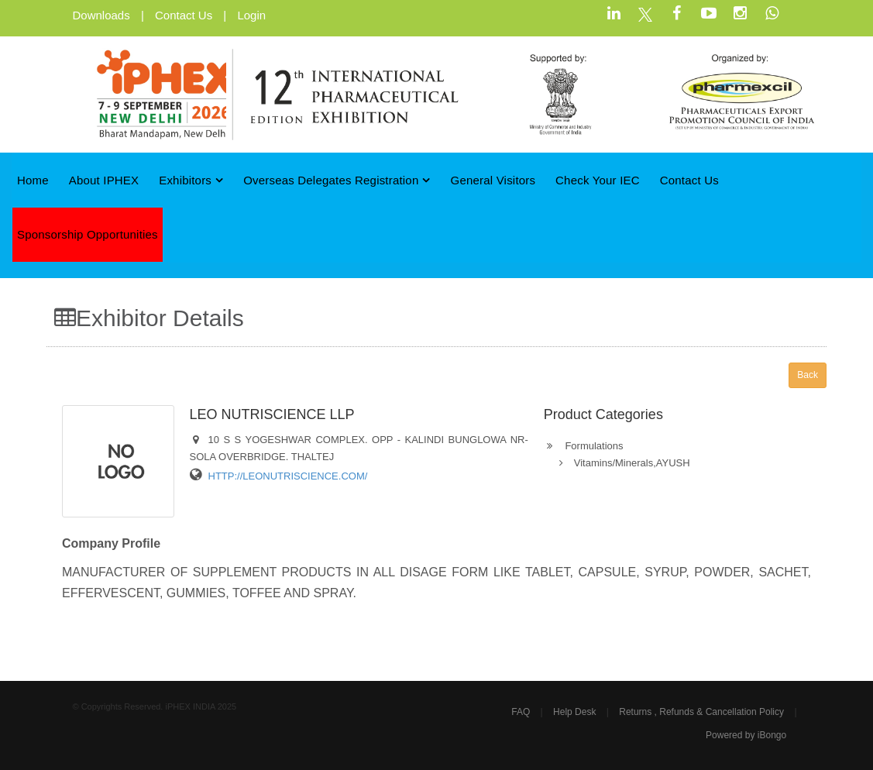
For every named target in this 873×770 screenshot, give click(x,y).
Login (251, 15)
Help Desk (574, 711)
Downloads (101, 15)
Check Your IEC (597, 180)
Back (807, 375)
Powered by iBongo (746, 735)
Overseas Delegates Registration (337, 180)
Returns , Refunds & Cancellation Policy (701, 711)
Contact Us (183, 15)
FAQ (520, 711)
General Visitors (493, 180)
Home (33, 180)
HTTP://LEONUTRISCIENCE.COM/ (288, 476)
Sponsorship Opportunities (87, 234)
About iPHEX (104, 180)
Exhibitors (191, 180)
